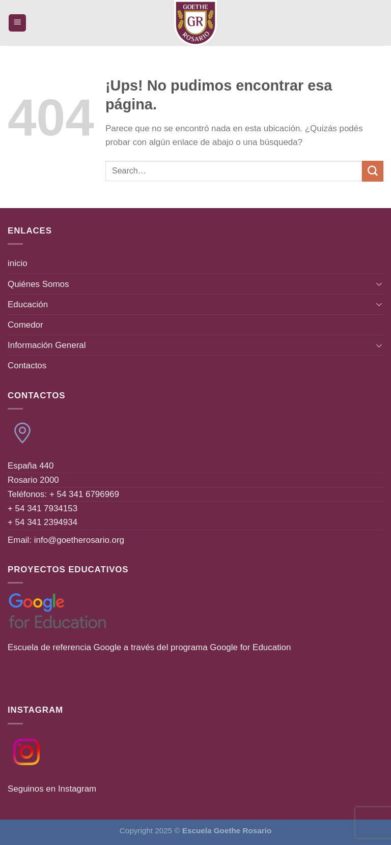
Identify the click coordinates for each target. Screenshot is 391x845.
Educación (28, 304)
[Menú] (17, 23)
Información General (47, 345)
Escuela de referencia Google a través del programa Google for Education (149, 647)
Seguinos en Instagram (52, 789)
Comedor (25, 325)
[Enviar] (372, 171)
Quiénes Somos (38, 284)
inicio (17, 263)
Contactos (27, 365)
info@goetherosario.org (79, 540)
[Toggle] (379, 283)
